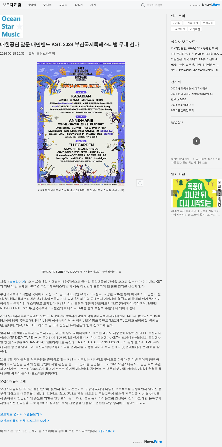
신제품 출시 (191, 22)
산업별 (31, 4)
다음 (219, 193)
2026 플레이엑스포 (182, 104)
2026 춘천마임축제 (182, 110)
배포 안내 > (107, 431)
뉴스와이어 (17, 281)
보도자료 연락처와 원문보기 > (21, 414)
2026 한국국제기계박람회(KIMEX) (192, 93)
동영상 (176, 122)
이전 (174, 193)
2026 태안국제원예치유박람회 (189, 88)
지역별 (63, 4)
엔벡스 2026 (178, 99)
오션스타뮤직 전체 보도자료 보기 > (24, 420)
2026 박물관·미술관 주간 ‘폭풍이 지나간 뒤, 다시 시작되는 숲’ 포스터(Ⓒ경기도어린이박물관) (195, 214)
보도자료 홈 (11, 5)
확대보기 (139, 182)
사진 (93, 4)
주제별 (47, 4)
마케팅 (176, 22)
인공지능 (208, 22)
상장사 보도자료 (183, 42)
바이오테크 (179, 29)
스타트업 (195, 29)
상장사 (79, 4)
